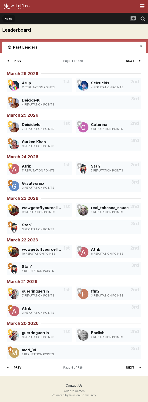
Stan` (96, 166)
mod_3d (29, 350)
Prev (17, 61)
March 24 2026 (22, 156)
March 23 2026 (22, 198)
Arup (26, 83)
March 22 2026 (22, 239)
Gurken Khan (34, 141)
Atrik (26, 166)
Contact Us (74, 385)
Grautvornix (33, 183)
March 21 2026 (22, 281)
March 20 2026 (23, 323)
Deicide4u (31, 100)
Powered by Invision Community (74, 395)
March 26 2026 (22, 73)
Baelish (97, 332)
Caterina (99, 124)
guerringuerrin (35, 291)
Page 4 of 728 (73, 61)
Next (130, 61)
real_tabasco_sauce (110, 207)
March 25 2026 (22, 115)
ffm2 (95, 291)
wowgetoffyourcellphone (45, 207)
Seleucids (100, 83)
